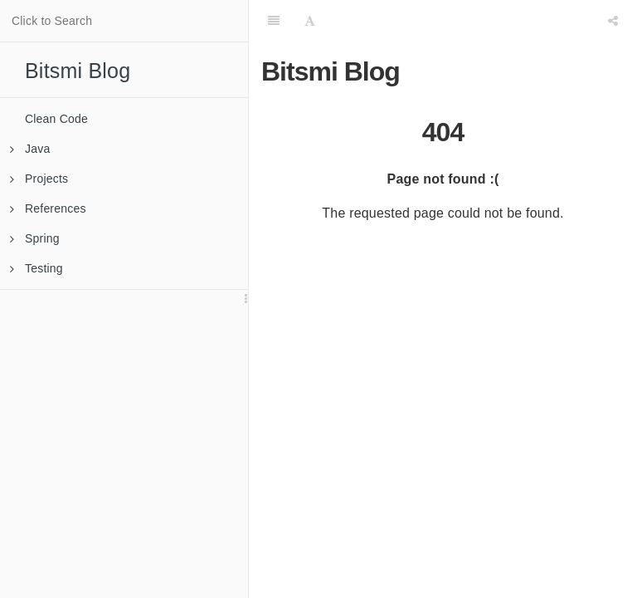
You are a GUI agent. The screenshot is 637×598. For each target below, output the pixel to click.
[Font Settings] (310, 21)
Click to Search (52, 20)
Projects (39, 178)
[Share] (613, 21)
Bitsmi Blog (77, 70)
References (48, 208)
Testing (36, 268)
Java (30, 148)
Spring (35, 238)
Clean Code (56, 118)
